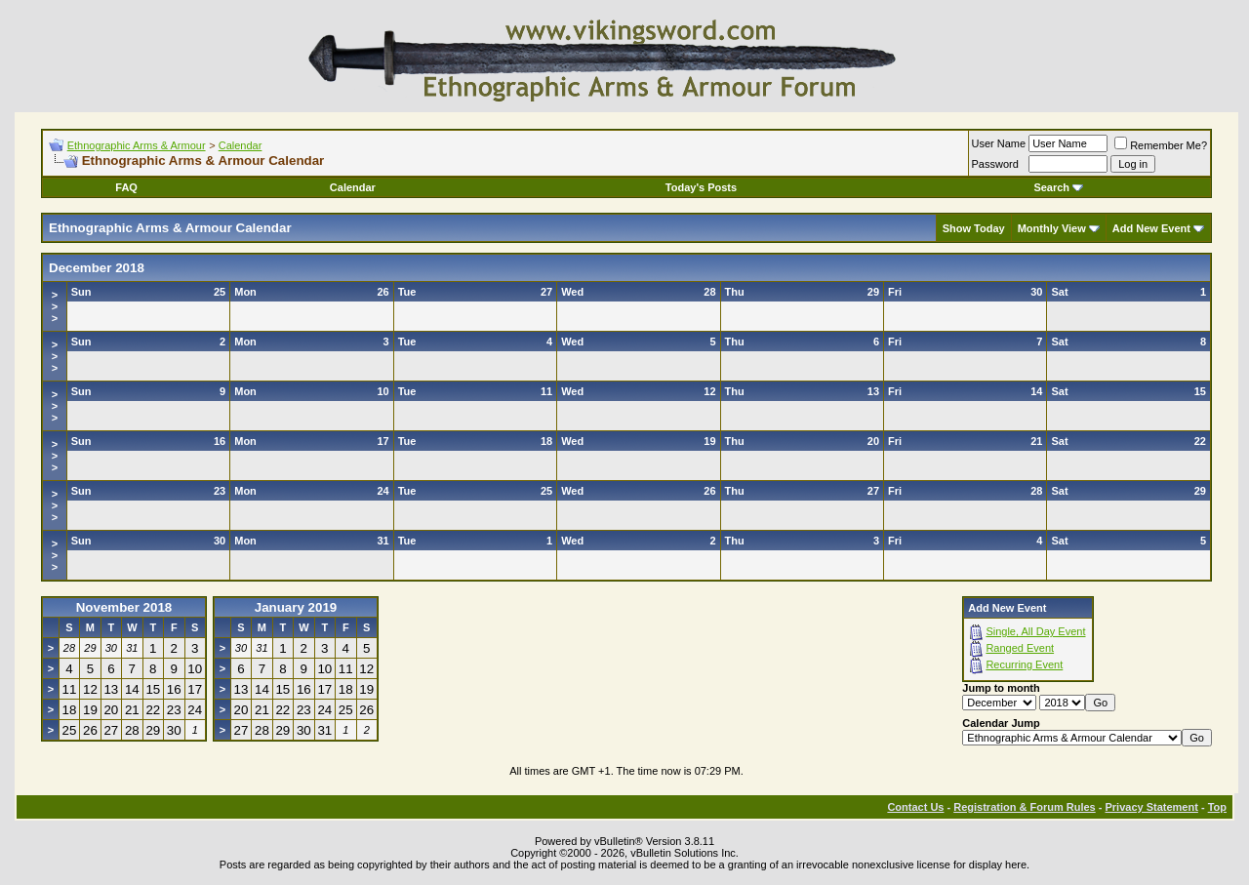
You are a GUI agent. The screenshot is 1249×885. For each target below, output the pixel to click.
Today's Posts (701, 187)
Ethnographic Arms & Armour (136, 145)
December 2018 (96, 268)
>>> (55, 306)
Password (995, 164)
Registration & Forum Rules (1024, 807)
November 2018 (124, 607)
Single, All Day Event (1035, 631)
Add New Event (1151, 228)
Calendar (240, 145)
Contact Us (915, 807)
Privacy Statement (1151, 807)
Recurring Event (1024, 664)
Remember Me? (1160, 145)
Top (1217, 807)
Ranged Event (1020, 648)
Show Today (974, 228)
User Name (999, 143)
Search (1058, 187)
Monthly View (1052, 228)
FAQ (126, 187)
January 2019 (296, 607)
